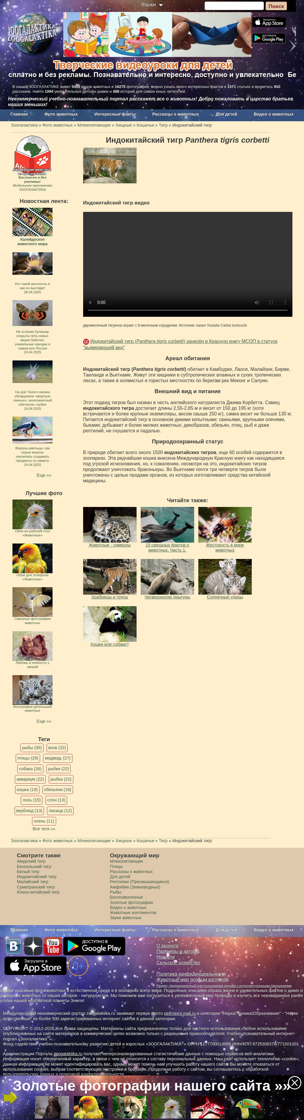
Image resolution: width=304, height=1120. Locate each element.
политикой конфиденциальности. (92, 1074)
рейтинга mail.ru (180, 1013)
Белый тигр (28, 871)
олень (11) (44, 821)
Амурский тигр (31, 861)
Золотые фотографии (131, 902)
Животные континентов (133, 912)
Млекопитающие (126, 861)
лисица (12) (60, 810)
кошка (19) (27, 789)
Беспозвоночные (126, 897)
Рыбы (115, 892)
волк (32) (57, 747)
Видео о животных (274, 114)
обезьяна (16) (57, 789)
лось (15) (32, 800)
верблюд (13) (29, 810)
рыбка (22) (61, 779)
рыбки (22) (58, 768)
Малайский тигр (32, 881)
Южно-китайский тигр (38, 892)
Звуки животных (125, 917)
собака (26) (30, 768)
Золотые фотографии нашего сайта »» (152, 1086)
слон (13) (56, 800)
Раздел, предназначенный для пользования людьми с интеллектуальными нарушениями (224, 985)
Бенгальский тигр (34, 866)
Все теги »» (44, 828)
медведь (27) (58, 758)
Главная (19, 114)
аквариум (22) (30, 779)
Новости (165, 957)
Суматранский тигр (36, 887)
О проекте (167, 945)
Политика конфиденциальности (191, 973)
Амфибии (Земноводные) (135, 887)
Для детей (226, 114)
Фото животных (61, 114)
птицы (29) (28, 758)
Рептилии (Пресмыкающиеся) (139, 881)
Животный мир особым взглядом (192, 979)
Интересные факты (115, 114)
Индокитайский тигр (36, 876)
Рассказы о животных (175, 114)
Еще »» (44, 475)
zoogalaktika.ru (68, 1053)
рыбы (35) (32, 747)
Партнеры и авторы (177, 951)
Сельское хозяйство (178, 962)
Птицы (116, 866)
